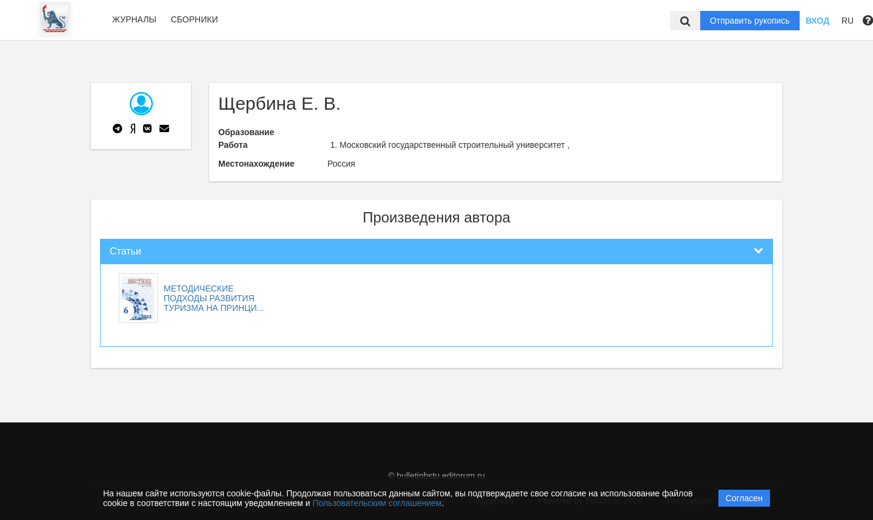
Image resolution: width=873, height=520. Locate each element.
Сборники (194, 19)
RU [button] (847, 20)
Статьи (125, 251)
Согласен (744, 498)
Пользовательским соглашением (377, 503)
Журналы (134, 19)
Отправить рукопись (750, 20)
